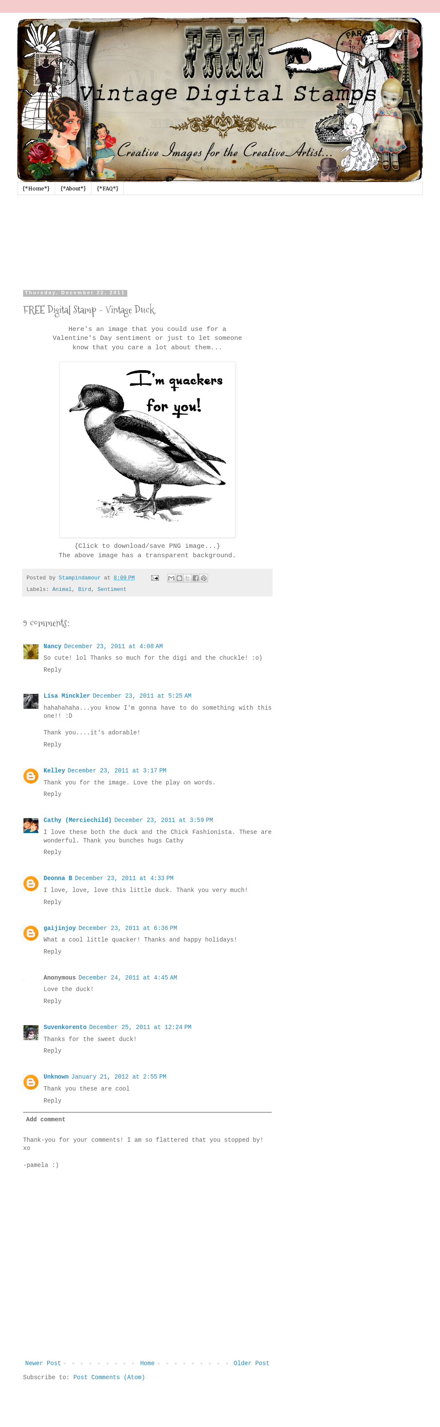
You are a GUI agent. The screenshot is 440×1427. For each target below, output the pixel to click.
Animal (61, 590)
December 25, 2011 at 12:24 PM (140, 1027)
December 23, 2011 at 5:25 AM (142, 696)
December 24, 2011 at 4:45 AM (128, 977)
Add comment (45, 1119)
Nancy (53, 646)
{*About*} (73, 188)
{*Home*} (36, 188)
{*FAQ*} (107, 188)
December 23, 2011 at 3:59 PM (163, 820)
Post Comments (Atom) (109, 1377)
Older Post (252, 1363)
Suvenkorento (65, 1027)
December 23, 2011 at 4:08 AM (113, 646)
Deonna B (58, 878)
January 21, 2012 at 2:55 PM (119, 1076)
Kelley (54, 770)
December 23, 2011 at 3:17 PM (116, 770)
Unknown (56, 1076)
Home (147, 1363)
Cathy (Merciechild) (78, 820)
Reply (53, 670)
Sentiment (111, 590)
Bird (84, 590)
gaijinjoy (60, 928)
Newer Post (43, 1363)
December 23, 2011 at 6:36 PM (128, 928)
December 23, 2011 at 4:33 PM (124, 878)
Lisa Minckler (67, 696)
